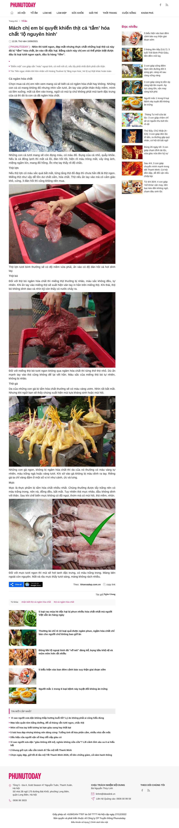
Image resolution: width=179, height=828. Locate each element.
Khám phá (147, 13)
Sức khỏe (78, 13)
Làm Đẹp (61, 13)
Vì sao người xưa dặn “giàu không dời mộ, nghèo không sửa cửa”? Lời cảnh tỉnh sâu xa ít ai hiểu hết (62, 744)
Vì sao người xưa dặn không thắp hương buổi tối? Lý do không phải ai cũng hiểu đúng (57, 718)
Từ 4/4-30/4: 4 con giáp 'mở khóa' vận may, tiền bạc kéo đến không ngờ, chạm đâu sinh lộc (156, 186)
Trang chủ (13, 21)
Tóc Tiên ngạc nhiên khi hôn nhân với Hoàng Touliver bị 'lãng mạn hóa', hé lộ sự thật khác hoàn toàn (60, 71)
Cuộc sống (129, 13)
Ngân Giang (109, 594)
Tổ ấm (34, 13)
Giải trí (93, 13)
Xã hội (21, 13)
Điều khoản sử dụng (80, 822)
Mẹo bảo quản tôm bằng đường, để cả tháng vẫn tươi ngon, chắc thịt (47, 722)
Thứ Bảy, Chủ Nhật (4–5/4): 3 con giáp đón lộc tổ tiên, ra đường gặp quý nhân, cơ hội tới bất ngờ (157, 135)
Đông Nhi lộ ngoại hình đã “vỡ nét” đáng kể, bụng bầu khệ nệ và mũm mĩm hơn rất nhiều (76, 652)
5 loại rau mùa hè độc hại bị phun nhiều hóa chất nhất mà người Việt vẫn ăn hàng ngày (75, 613)
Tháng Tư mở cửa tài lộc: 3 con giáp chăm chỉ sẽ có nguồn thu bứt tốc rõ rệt (156, 119)
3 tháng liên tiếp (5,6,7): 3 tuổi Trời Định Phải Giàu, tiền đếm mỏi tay (157, 52)
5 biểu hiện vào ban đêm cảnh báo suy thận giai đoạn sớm (72, 669)
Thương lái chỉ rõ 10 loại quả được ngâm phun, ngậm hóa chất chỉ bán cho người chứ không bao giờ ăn (76, 633)
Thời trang (110, 13)
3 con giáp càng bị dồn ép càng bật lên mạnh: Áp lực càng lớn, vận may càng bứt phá (157, 87)
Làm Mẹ (47, 13)
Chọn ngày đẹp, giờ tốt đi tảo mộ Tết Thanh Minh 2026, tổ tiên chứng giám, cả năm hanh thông (61, 755)
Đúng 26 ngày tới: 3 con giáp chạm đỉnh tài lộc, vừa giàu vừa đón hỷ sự (156, 150)
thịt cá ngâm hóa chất (64, 602)
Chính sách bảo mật (99, 822)
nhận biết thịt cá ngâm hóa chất (36, 602)
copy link (109, 584)
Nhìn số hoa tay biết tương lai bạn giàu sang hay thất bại (40, 727)
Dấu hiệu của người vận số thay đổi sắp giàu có (36, 737)
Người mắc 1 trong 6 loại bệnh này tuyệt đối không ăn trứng (73, 689)
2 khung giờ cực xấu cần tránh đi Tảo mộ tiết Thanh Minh (41, 750)
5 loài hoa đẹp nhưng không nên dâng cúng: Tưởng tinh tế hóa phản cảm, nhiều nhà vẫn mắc (60, 732)
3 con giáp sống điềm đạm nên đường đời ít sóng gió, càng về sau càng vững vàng (155, 70)
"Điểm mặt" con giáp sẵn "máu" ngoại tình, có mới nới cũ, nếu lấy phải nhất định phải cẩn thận (57, 66)
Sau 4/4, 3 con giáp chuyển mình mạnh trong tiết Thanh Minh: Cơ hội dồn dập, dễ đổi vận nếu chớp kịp (156, 169)
